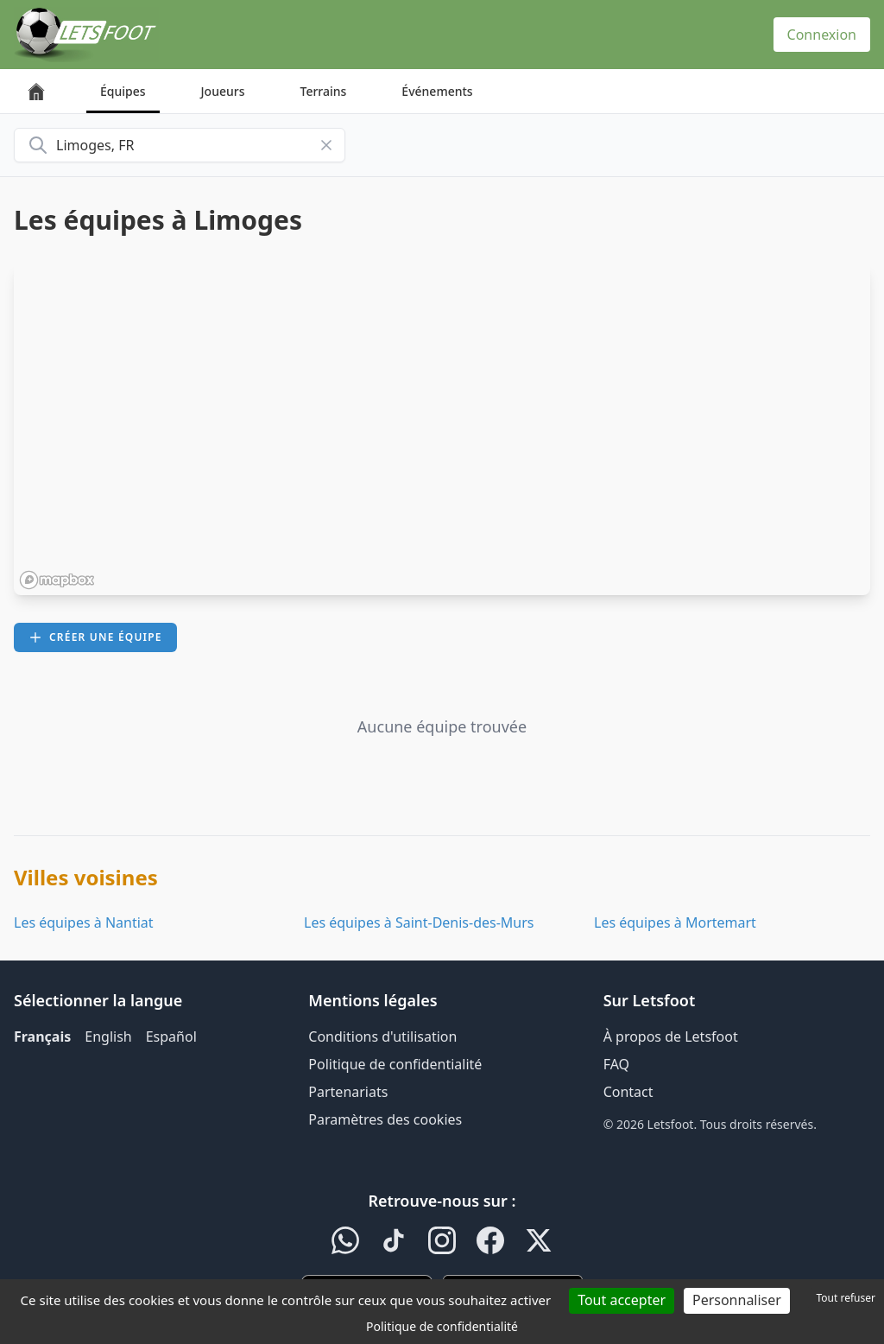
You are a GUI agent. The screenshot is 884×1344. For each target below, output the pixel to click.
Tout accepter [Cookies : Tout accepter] (622, 1299)
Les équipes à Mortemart (675, 922)
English (108, 1036)
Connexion (821, 34)
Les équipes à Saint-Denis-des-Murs (419, 922)
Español (171, 1036)
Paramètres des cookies (385, 1119)
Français (42, 1036)
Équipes (123, 91)
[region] (442, 429)
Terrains (323, 91)
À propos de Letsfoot (670, 1036)
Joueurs (223, 91)
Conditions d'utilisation (382, 1036)
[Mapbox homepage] (57, 580)
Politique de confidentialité (395, 1064)
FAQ (616, 1064)
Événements (436, 91)
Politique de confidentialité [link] (442, 1326)
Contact (628, 1091)
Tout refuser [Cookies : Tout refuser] (846, 1297)
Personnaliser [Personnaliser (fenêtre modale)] (736, 1299)
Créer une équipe (95, 637)
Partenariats (348, 1091)
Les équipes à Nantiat (84, 922)
